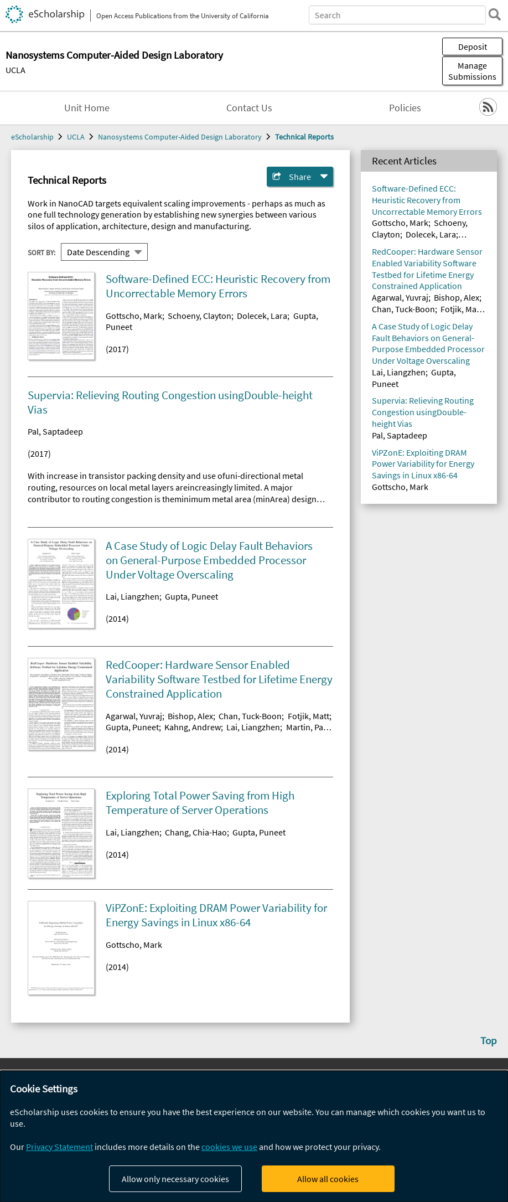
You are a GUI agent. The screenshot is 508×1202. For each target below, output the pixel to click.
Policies (405, 108)
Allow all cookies (328, 1178)
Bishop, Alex (190, 715)
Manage (472, 71)
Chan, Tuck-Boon (250, 715)
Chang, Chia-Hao (196, 832)
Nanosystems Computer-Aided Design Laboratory (180, 137)
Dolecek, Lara (262, 315)
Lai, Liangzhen (132, 596)
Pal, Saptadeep (55, 431)
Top (488, 1040)
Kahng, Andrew (192, 726)
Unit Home (87, 108)
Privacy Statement (59, 1146)
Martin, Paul (308, 726)
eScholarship (32, 137)
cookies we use (229, 1146)
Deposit (472, 46)
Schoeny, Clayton (199, 315)
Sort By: (41, 251)
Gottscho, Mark (134, 315)
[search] (493, 14)
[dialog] (254, 1136)
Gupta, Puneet (191, 596)
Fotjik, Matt (308, 715)
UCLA (15, 69)
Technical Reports (304, 137)
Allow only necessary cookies (175, 1178)
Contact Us (249, 108)
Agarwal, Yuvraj (134, 715)
